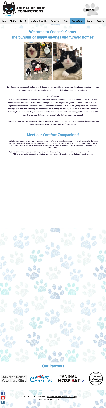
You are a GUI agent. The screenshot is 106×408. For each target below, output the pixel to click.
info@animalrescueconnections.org (62, 396)
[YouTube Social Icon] (3, 397)
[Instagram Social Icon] (3, 402)
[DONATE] (91, 10)
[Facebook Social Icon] (3, 393)
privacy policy (53, 399)
